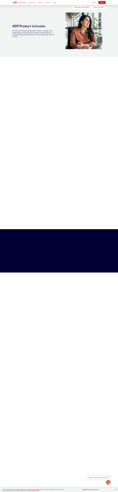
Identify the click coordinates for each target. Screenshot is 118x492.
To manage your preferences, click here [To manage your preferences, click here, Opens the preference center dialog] (90, 489)
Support (94, 2)
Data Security (90, 462)
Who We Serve (32, 2)
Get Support (15, 452)
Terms (38, 484)
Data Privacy (90, 464)
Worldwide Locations (92, 449)
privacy (57, 431)
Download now (19, 379)
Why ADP (41, 2)
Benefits (39, 458)
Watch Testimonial (59, 320)
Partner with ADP (99, 7)
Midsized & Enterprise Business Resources (75, 455)
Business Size (57, 449)
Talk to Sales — (20, 449)
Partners (56, 454)
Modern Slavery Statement (62, 484)
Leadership (90, 459)
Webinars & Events (75, 462)
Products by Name (42, 473)
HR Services (40, 461)
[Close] (115, 489)
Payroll (39, 449)
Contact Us (15, 447)
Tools (71, 459)
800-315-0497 (85, 7)
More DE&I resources (58, 387)
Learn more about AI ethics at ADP (25, 172)
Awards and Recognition (93, 457)
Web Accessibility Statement (79, 484)
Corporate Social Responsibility (95, 454)
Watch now (50, 379)
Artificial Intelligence (92, 467)
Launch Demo (19, 277)
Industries (56, 452)
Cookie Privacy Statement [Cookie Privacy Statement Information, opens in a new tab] (33, 490)
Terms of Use (68, 422)
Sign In (102, 2)
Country (62, 414)
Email (42, 414)
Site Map (44, 484)
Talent (38, 456)
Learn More (82, 231)
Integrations (40, 468)
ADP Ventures (90, 470)
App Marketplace (41, 470)
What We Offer (23, 2)
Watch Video (17, 96)
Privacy (51, 484)
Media (88, 475)
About (55, 2)
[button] (108, 482)
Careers (89, 452)
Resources (48, 2)
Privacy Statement (51, 422)
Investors (89, 472)
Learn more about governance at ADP (36, 165)
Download (46, 123)
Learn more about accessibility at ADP (26, 178)
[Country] (20, 484)
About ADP (90, 447)
